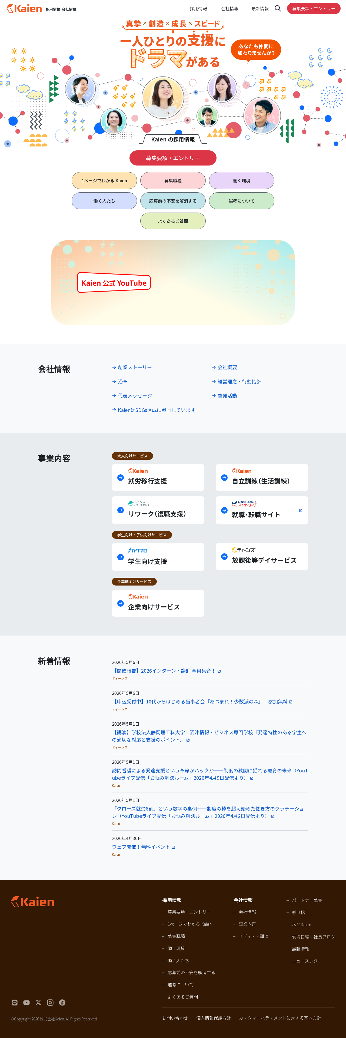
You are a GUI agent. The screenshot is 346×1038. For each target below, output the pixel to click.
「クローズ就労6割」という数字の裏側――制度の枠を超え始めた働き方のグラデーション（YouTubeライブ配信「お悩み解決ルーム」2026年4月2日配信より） (208, 812)
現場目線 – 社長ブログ (313, 936)
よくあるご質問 (173, 221)
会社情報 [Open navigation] (229, 8)
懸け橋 (298, 912)
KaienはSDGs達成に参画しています (156, 409)
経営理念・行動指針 (239, 381)
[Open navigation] (278, 8)
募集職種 (173, 180)
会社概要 (227, 367)
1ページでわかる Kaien (190, 924)
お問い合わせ (175, 1017)
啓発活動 (227, 395)
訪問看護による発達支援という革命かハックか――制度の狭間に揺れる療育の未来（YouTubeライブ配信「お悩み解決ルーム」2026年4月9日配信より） (210, 774)
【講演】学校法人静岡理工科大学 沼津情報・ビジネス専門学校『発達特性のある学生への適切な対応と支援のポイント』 (209, 736)
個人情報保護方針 (213, 1017)
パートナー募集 (307, 900)
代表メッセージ (135, 395)
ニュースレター (307, 960)
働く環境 (241, 180)
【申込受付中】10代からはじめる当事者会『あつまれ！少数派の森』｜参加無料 (200, 701)
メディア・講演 (254, 936)
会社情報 (247, 911)
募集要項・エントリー (313, 8)
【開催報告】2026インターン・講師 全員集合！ (164, 670)
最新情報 (260, 8)
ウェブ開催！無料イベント (141, 846)
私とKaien (301, 924)
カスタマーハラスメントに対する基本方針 (280, 1017)
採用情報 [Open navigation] (198, 8)
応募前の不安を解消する (173, 200)
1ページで (104, 180)
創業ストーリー (135, 367)
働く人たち (104, 200)
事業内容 (247, 924)
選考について (242, 200)
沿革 (123, 381)
